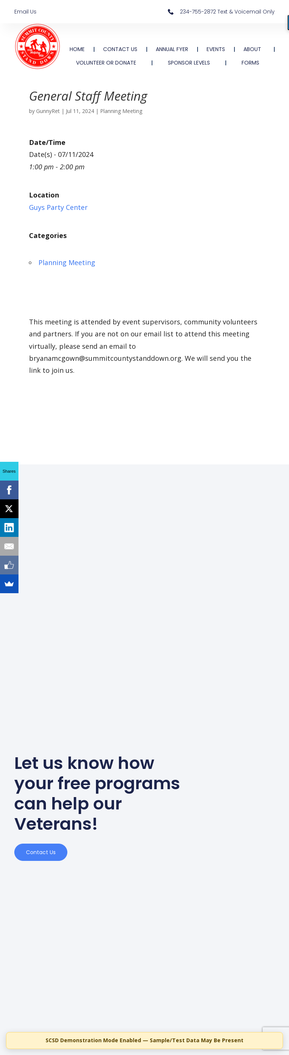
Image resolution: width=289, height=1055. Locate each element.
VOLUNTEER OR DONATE (106, 62)
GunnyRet (48, 111)
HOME (77, 49)
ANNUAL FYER (172, 49)
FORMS (250, 62)
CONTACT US (120, 49)
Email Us (25, 11)
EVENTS (216, 49)
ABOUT (254, 49)
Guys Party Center (58, 207)
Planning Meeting (121, 111)
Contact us (41, 852)
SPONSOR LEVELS (189, 62)
